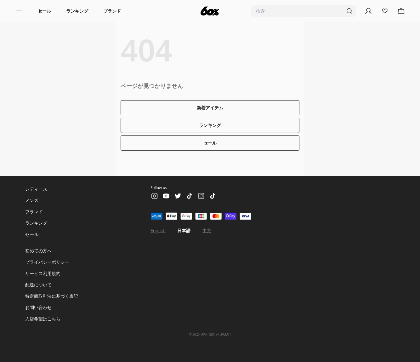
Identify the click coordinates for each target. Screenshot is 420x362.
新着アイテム (210, 108)
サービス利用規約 (42, 273)
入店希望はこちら (42, 319)
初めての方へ (38, 251)
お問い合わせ (38, 307)
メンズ (31, 200)
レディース (36, 189)
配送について (38, 285)
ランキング (77, 11)
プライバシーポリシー (47, 262)
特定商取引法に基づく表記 (51, 296)
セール (44, 11)
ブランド (112, 11)
